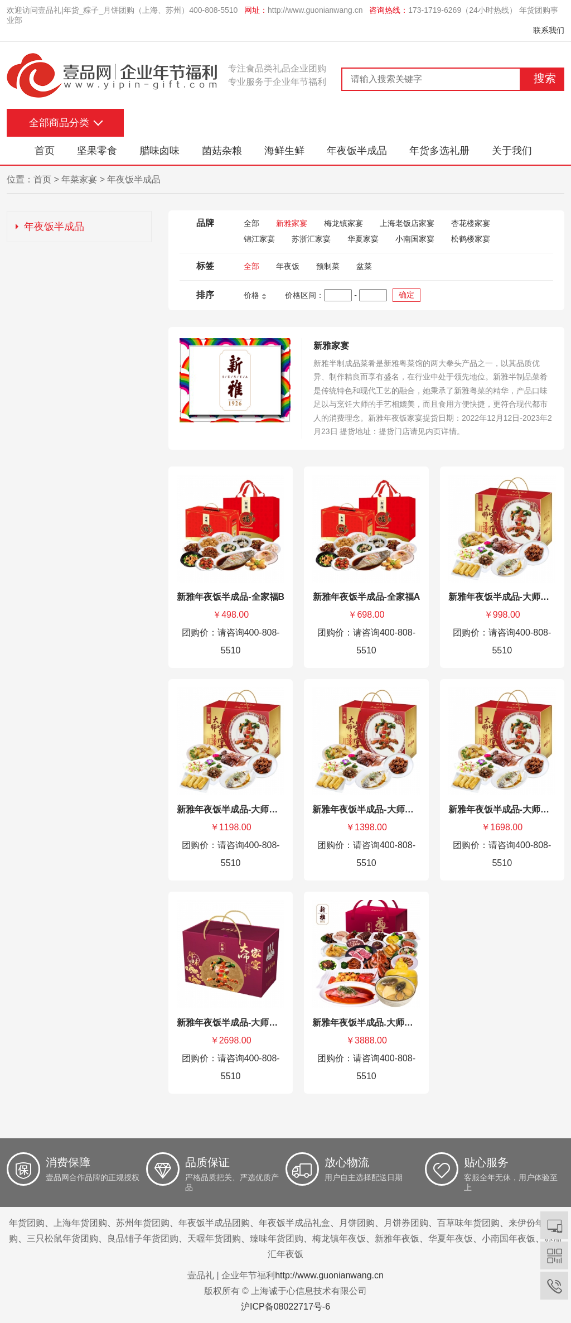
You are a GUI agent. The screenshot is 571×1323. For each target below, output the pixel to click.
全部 (251, 223)
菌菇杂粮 (222, 150)
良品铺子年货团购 (142, 1238)
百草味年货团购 (468, 1223)
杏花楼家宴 (470, 223)
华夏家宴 (363, 238)
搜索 (545, 78)
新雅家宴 (291, 223)
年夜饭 (287, 266)
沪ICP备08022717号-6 (285, 1306)
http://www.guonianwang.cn (315, 10)
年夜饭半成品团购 (214, 1223)
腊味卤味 (159, 150)
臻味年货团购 (276, 1238)
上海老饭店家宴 (407, 223)
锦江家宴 (259, 238)
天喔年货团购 (214, 1238)
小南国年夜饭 (508, 1238)
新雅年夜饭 (397, 1238)
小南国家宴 (414, 238)
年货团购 (27, 1223)
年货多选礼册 (439, 150)
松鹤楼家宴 (470, 238)
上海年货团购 (80, 1223)
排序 (205, 295)
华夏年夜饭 (450, 1238)
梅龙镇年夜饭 (339, 1238)
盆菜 (364, 266)
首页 (45, 150)
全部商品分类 (59, 122)
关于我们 (512, 150)
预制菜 (328, 266)
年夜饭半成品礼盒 (294, 1223)
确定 (406, 294)
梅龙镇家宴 (343, 223)
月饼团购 (357, 1223)
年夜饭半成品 (357, 150)
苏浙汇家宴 (311, 238)
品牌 (205, 223)
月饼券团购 (406, 1223)
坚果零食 (97, 150)
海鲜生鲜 (284, 150)
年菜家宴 (79, 179)
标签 (205, 266)
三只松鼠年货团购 (62, 1238)
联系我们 (548, 30)
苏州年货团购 (143, 1223)
